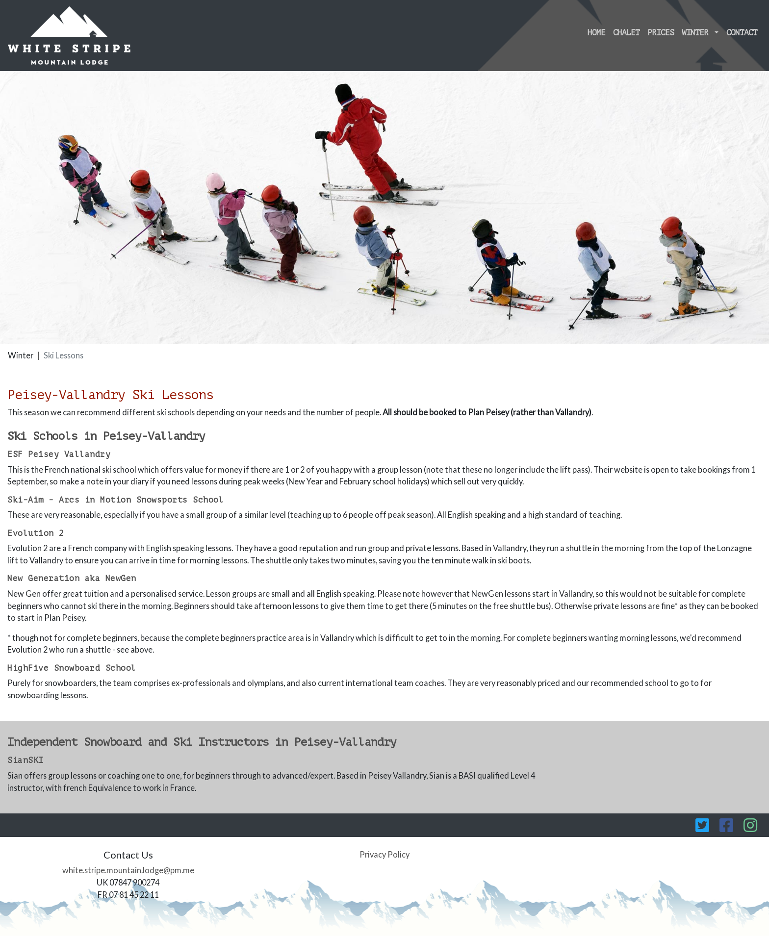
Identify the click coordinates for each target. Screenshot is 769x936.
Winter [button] (697, 32)
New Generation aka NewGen (71, 578)
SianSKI (25, 760)
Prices (660, 32)
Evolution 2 (35, 533)
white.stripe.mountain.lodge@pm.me (128, 870)
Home (596, 32)
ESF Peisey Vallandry (58, 454)
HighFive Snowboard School (71, 668)
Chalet (626, 32)
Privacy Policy (384, 854)
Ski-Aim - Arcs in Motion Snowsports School (115, 500)
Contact (741, 32)
